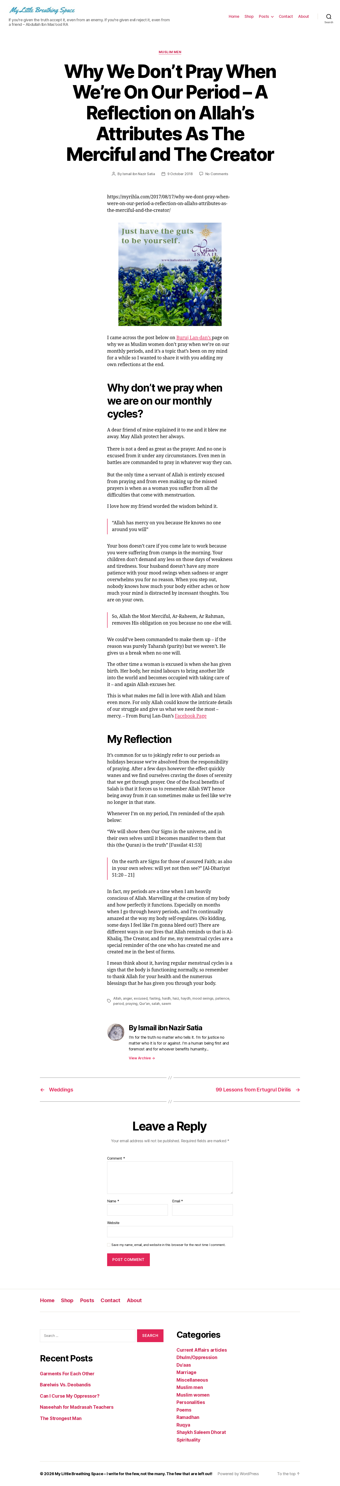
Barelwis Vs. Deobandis (65, 1384)
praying (131, 1003)
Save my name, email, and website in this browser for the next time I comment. (168, 1245)
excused (140, 998)
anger (127, 998)
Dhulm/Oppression (197, 1357)
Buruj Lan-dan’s (194, 338)
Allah (117, 998)
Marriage (186, 1372)
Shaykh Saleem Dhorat (201, 1432)
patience (222, 998)
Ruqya (183, 1425)
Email (177, 1201)
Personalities (191, 1402)
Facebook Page (190, 716)
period (118, 1003)
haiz (176, 998)
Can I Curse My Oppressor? (69, 1396)
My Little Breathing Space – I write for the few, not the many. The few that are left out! (133, 1473)
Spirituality (188, 1440)
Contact (286, 16)
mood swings (202, 998)
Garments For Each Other (67, 1373)
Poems (184, 1410)
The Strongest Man (60, 1418)
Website (113, 1223)
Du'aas (184, 1365)
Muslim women (193, 1395)
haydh (186, 998)
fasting (154, 998)
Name (113, 1201)
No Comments (216, 174)
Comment (116, 1158)
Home (234, 16)
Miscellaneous (192, 1380)
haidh (166, 998)
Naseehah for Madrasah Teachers (77, 1407)
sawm (166, 1003)
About (303, 16)
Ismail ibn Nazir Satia (139, 174)
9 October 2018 (180, 174)
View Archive (142, 1058)
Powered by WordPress (238, 1473)
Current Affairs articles (202, 1350)
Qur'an (144, 1003)
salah (156, 1003)
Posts (264, 16)
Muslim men (170, 52)
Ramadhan (188, 1417)
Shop (249, 16)
